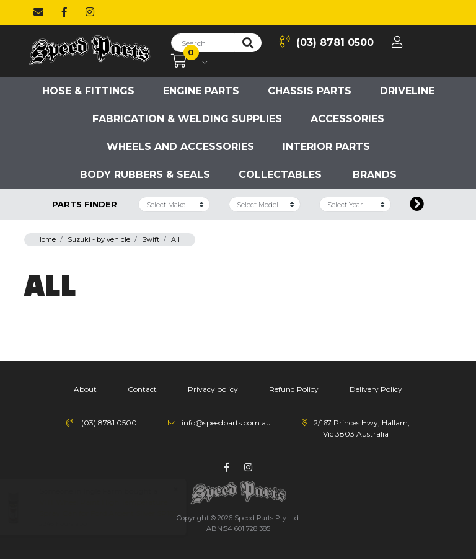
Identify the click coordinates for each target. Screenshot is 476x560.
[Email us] (38, 12)
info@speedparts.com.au (226, 422)
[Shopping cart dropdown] (189, 61)
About (85, 389)
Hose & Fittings (88, 91)
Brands (375, 174)
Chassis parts (309, 91)
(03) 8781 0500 (327, 41)
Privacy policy (213, 389)
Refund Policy (294, 389)
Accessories (347, 119)
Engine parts (201, 91)
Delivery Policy (376, 389)
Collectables (280, 174)
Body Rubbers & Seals (145, 174)
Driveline (407, 91)
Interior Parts (326, 147)
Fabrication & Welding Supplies (187, 119)
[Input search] (203, 42)
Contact (142, 389)
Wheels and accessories (180, 147)
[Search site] (248, 42)
